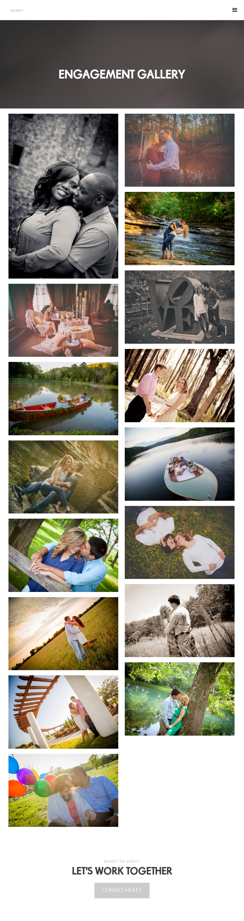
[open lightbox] (63, 193)
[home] (16, 11)
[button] (235, 10)
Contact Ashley (122, 892)
